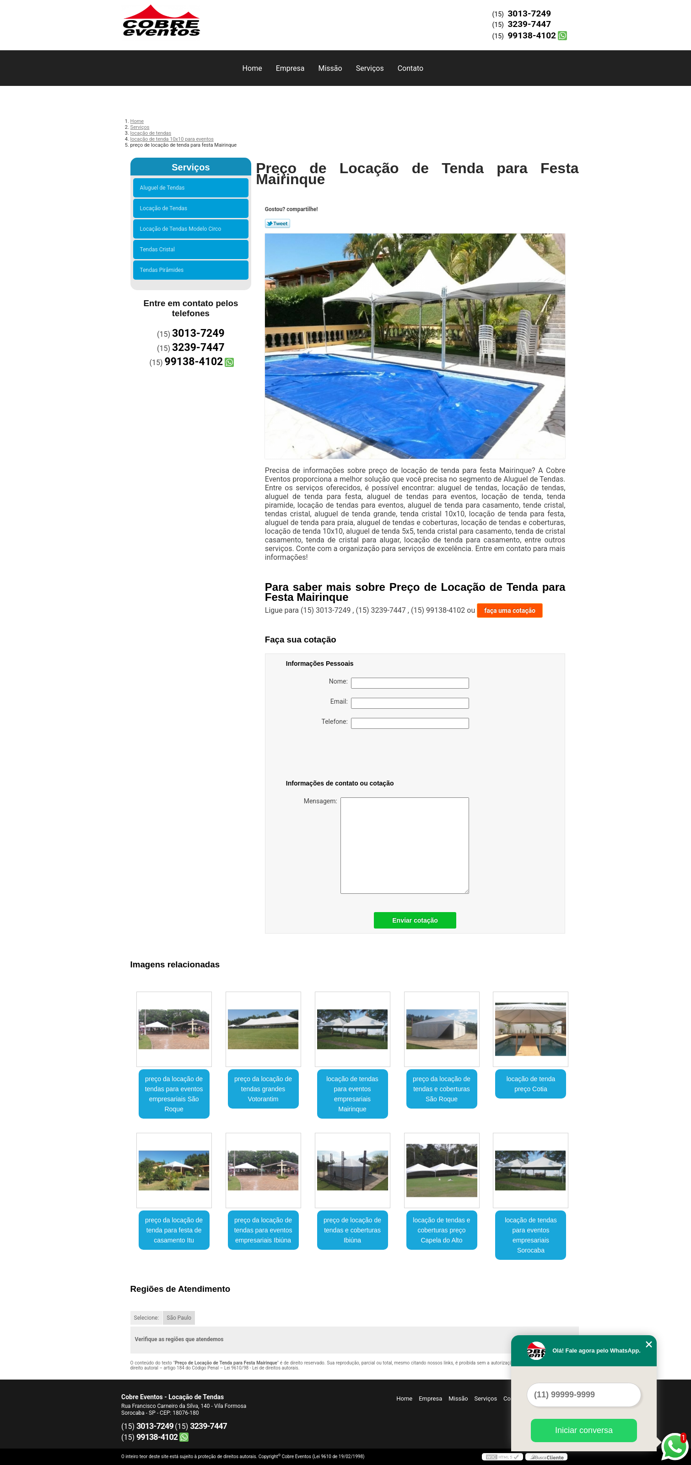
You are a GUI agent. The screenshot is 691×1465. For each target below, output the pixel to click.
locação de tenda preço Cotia (531, 1084)
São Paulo (179, 1318)
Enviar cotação (415, 920)
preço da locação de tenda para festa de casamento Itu (174, 1230)
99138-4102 (531, 35)
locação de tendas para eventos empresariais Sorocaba (531, 1235)
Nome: (399, 683)
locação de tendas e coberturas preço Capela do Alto (441, 1230)
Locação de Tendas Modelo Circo (182, 229)
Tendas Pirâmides (163, 270)
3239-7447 (529, 24)
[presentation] (344, 756)
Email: (399, 703)
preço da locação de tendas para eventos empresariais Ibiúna (263, 1230)
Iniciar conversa (584, 1430)
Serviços (370, 68)
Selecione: (146, 1318)
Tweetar (277, 223)
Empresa (290, 68)
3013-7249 (529, 13)
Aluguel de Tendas (164, 188)
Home (252, 68)
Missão (330, 68)
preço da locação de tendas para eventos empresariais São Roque (174, 1094)
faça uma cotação (509, 610)
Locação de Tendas (165, 208)
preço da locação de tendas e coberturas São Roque (441, 1089)
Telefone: (395, 723)
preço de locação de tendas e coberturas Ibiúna (352, 1230)
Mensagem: (386, 845)
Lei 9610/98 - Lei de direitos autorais (261, 1367)
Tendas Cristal (159, 249)
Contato (411, 68)
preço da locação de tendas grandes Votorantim (263, 1089)
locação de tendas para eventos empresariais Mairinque (352, 1094)
